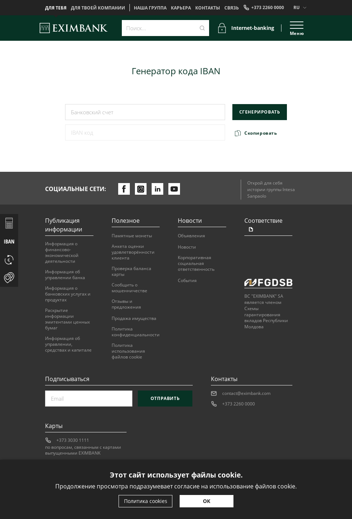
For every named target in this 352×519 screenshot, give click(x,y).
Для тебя (56, 8)
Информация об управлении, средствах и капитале (68, 344)
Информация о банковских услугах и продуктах (68, 294)
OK (206, 501)
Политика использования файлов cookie (128, 351)
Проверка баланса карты (131, 271)
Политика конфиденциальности (136, 332)
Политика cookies (145, 501)
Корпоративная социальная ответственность (196, 263)
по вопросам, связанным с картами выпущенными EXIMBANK (83, 450)
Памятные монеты (132, 236)
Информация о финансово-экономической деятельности (62, 252)
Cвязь (231, 8)
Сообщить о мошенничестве (129, 288)
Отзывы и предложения (126, 304)
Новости (187, 247)
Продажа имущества (134, 318)
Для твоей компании (98, 8)
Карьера (181, 8)
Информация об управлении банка (65, 275)
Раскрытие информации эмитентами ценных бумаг (67, 319)
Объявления (191, 236)
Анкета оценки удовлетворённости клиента (133, 252)
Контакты (207, 8)
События (187, 281)
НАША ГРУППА (150, 8)
